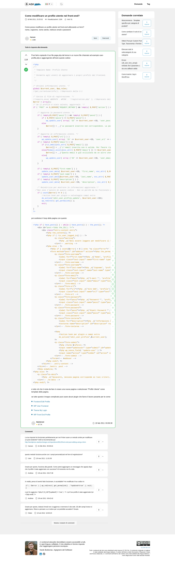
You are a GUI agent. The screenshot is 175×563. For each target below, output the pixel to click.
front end (106, 38)
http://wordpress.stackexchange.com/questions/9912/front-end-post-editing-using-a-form (55, 442)
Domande (138, 4)
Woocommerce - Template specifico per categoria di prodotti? (131, 23)
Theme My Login (40, 410)
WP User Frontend (41, 406)
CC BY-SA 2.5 (145, 547)
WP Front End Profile (42, 415)
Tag (148, 4)
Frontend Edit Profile (42, 402)
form (95, 38)
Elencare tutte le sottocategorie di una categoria (129, 52)
